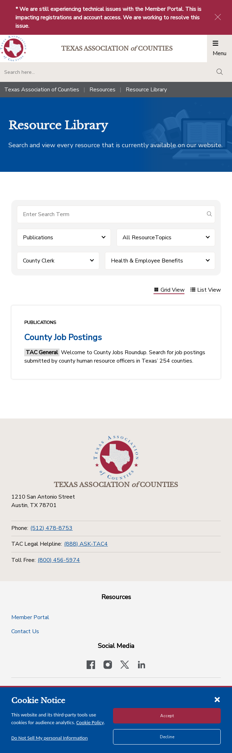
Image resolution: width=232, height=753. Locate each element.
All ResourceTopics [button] (147, 237)
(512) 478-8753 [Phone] (51, 528)
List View (205, 290)
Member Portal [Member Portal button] (30, 617)
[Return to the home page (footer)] (116, 457)
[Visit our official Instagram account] (108, 665)
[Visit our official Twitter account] (124, 665)
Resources (102, 89)
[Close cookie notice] (217, 699)
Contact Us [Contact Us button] (25, 631)
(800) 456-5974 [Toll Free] (59, 560)
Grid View (168, 290)
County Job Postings (63, 337)
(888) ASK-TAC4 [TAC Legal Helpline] (86, 544)
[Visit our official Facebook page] (91, 665)
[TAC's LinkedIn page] (141, 665)
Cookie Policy (90, 722)
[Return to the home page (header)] (13, 48)
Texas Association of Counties (41, 89)
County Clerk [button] (39, 261)
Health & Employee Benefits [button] (147, 261)
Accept (167, 716)
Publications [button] (38, 237)
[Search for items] (110, 214)
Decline (167, 737)
